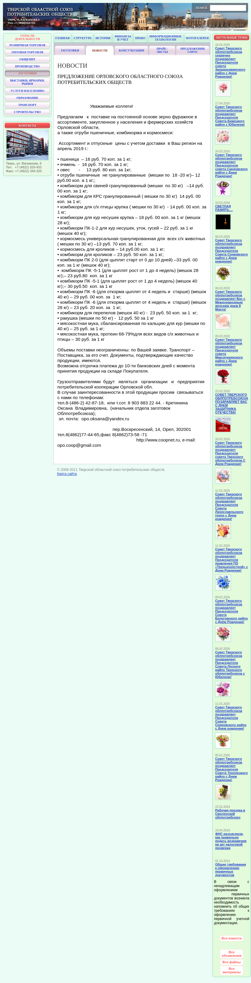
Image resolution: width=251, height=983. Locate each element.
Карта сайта (67, 474)
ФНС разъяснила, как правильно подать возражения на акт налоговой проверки (231, 841)
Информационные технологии (165, 38)
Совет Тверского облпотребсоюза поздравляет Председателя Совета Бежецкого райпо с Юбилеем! (230, 115)
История (103, 38)
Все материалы (231, 970)
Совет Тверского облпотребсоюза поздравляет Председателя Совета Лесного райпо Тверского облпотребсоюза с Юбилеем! (230, 664)
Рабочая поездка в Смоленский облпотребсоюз (230, 813)
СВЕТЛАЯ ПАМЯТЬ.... (224, 208)
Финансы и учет (122, 38)
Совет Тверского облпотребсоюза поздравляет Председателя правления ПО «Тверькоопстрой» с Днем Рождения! (231, 559)
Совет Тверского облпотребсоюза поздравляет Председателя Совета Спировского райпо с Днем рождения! (231, 717)
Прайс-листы (162, 50)
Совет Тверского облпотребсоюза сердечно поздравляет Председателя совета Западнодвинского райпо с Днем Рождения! (230, 62)
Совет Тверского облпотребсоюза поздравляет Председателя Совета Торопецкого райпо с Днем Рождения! (231, 769)
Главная (62, 38)
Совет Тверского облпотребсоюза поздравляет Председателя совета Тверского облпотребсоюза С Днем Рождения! (230, 453)
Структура (82, 38)
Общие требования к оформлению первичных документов (230, 870)
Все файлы (231, 962)
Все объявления (232, 953)
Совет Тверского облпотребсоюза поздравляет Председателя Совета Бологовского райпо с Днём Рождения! (231, 611)
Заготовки (70, 50)
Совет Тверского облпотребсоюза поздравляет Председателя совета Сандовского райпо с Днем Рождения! (231, 165)
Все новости (232, 938)
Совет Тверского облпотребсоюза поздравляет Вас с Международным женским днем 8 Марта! (230, 300)
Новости (99, 50)
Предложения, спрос (192, 50)
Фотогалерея (197, 38)
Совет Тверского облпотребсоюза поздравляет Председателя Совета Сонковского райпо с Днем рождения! (231, 250)
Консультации (131, 50)
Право (140, 38)
